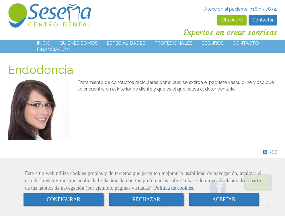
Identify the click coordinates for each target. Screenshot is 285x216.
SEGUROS (213, 43)
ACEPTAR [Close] (224, 199)
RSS (270, 152)
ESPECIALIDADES (126, 43)
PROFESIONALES (173, 43)
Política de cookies (173, 188)
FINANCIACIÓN (53, 49)
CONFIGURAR (63, 199)
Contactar (263, 20)
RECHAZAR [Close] (146, 199)
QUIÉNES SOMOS (78, 43)
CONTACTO (246, 43)
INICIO (43, 43)
